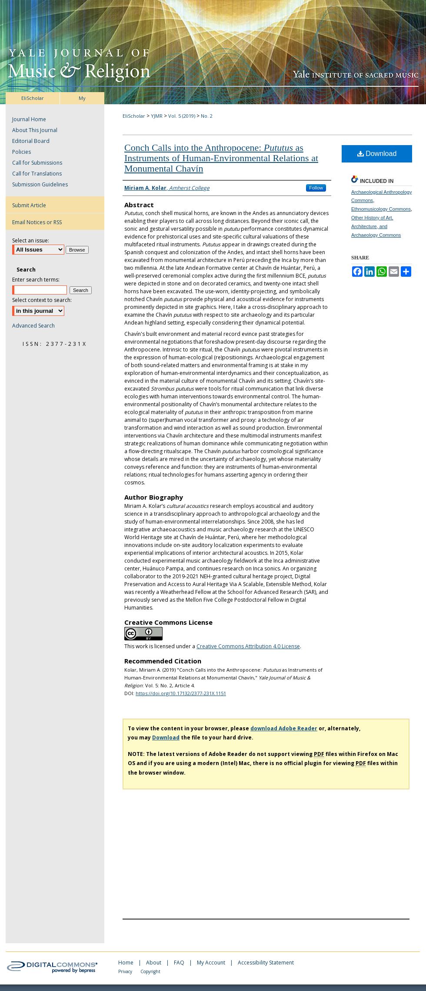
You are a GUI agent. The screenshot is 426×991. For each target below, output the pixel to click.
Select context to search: (42, 300)
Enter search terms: (36, 279)
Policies (21, 152)
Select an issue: (30, 240)
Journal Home (29, 119)
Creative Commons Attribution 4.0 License (248, 646)
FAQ (180, 962)
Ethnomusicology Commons (381, 209)
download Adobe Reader (283, 728)
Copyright (150, 971)
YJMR (157, 116)
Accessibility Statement (266, 962)
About (154, 962)
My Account (211, 962)
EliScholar (134, 116)
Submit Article (29, 205)
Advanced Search (33, 325)
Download (377, 153)
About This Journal (34, 130)
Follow (316, 187)
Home (126, 962)
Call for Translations (37, 173)
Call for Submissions (37, 162)
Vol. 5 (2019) (181, 116)
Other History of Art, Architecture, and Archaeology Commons (376, 226)
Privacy (125, 971)
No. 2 (207, 116)
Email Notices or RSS (37, 222)
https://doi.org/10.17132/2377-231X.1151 (181, 693)
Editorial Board (31, 141)
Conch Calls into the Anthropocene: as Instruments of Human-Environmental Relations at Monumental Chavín (221, 158)
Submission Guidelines (40, 184)
